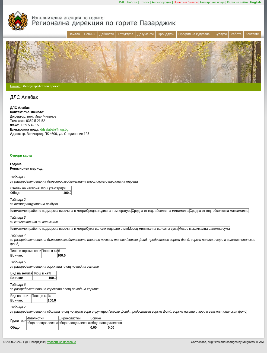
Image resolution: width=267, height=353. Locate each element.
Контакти (252, 34)
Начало (74, 34)
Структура (125, 34)
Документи (145, 34)
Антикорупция (161, 2)
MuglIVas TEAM (253, 342)
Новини (90, 34)
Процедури (166, 34)
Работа (132, 2)
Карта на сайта (237, 2)
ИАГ (122, 2)
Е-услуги (220, 34)
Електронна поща (212, 2)
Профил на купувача (194, 34)
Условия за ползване (61, 342)
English (255, 2)
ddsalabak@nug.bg (54, 129)
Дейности (106, 34)
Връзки (144, 2)
